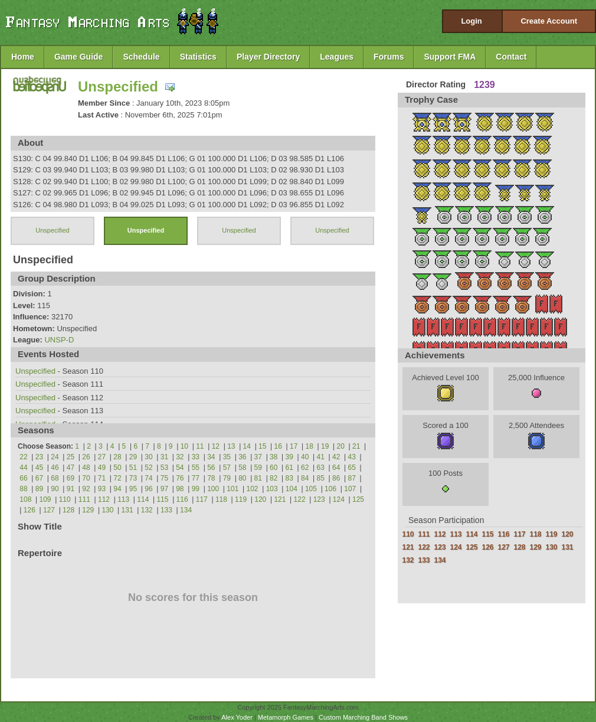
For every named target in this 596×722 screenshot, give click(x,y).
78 (211, 478)
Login (471, 21)
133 (166, 510)
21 (356, 446)
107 (350, 489)
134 (186, 510)
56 (211, 467)
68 (54, 478)
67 (39, 478)
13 (231, 446)
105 (311, 489)
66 (23, 478)
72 (117, 478)
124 (339, 499)
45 (39, 467)
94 (117, 489)
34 (211, 457)
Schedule (141, 56)
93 (102, 489)
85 (321, 478)
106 (330, 489)
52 (148, 467)
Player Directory (268, 56)
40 (305, 457)
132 (147, 510)
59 (258, 467)
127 (49, 510)
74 (148, 478)
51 (133, 467)
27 (102, 457)
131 (127, 510)
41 (321, 457)
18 (309, 446)
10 (184, 446)
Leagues (336, 56)
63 (321, 467)
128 (68, 510)
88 (23, 489)
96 (148, 489)
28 (117, 457)
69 (70, 478)
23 (39, 457)
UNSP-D (59, 339)
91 (70, 489)
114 (143, 499)
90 (54, 489)
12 (216, 446)
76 (180, 478)
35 (227, 457)
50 (117, 467)
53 (164, 467)
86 (336, 478)
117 (202, 499)
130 (107, 510)
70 (86, 478)
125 (358, 499)
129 (88, 510)
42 (336, 457)
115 (162, 499)
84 (305, 478)
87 (352, 478)
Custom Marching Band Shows (363, 717)
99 (195, 489)
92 (86, 489)
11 (200, 446)
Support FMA (450, 56)
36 (242, 457)
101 (232, 489)
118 (221, 499)
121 (280, 499)
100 (213, 489)
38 (273, 457)
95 (133, 489)
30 (148, 457)
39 (289, 457)
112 (104, 499)
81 (258, 478)
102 (252, 489)
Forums (389, 56)
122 (300, 499)
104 (291, 489)
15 (262, 446)
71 (102, 478)
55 (195, 467)
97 (164, 489)
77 (195, 478)
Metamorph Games (285, 717)
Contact (511, 56)
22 (23, 457)
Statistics (198, 56)
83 (289, 478)
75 (164, 478)
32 (180, 457)
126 (29, 510)
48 (86, 467)
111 (84, 499)
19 (325, 446)
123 (319, 499)
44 (23, 467)
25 (70, 457)
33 (195, 457)
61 (289, 467)
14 (247, 446)
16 (278, 446)
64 (336, 467)
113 (123, 499)
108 (25, 499)
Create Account (548, 21)
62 (305, 467)
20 (341, 446)
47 (70, 467)
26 (86, 457)
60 (273, 467)
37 (258, 457)
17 (293, 446)
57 (227, 467)
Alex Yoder (237, 717)
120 (260, 499)
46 (54, 467)
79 (227, 478)
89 (39, 489)
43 (352, 457)
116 (182, 499)
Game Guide (78, 56)
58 (242, 467)
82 (273, 478)
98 (180, 489)
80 (242, 478)
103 (272, 489)
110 (65, 499)
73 (133, 478)
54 (180, 467)
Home (22, 56)
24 (54, 457)
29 (133, 457)
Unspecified (118, 86)
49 (102, 467)
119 (241, 499)
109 (45, 499)
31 (164, 457)
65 (352, 467)
